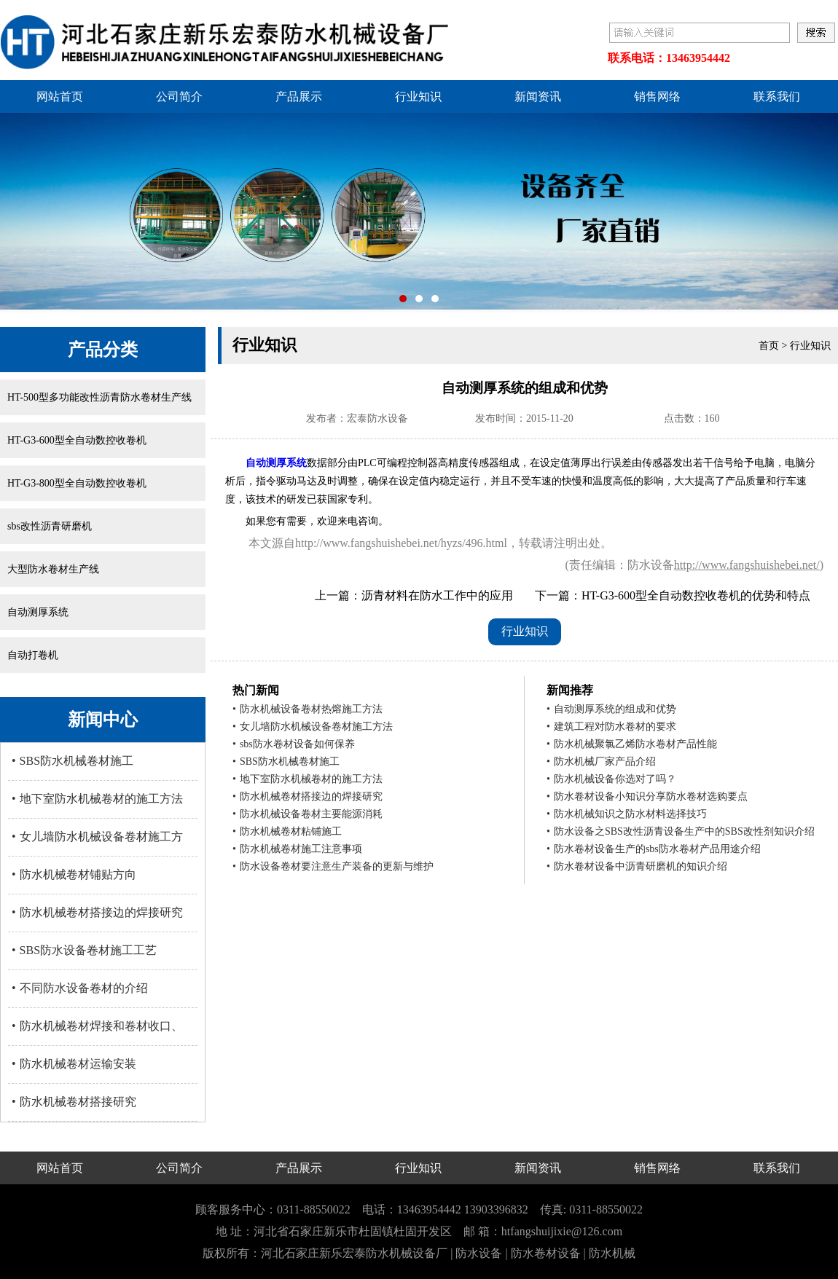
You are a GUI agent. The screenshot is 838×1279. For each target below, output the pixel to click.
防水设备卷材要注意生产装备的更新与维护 (333, 866)
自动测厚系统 (37, 612)
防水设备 (478, 1253)
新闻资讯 (537, 96)
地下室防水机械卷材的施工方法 (97, 798)
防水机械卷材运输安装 (74, 1064)
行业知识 (418, 96)
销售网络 (657, 96)
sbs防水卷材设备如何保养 (293, 744)
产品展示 (298, 96)
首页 (769, 345)
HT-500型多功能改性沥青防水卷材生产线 (99, 397)
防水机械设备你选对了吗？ (611, 779)
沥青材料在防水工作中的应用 (437, 595)
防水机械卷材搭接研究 (74, 1101)
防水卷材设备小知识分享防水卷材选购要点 (647, 796)
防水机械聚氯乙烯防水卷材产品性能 (632, 744)
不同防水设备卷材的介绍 (80, 988)
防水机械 (612, 1253)
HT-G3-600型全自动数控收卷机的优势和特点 (695, 595)
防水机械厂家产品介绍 (601, 761)
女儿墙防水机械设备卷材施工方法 (312, 726)
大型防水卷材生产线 (53, 569)
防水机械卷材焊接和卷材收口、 (97, 1026)
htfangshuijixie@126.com (561, 1231)
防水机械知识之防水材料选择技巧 (627, 813)
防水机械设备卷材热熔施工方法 (307, 709)
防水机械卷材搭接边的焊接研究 (97, 912)
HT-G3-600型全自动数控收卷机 (76, 440)
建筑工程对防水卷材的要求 (611, 726)
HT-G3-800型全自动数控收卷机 (76, 483)
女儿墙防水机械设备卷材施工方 (97, 836)
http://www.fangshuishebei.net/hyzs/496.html (401, 543)
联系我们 (776, 96)
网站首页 (59, 96)
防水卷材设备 (546, 1253)
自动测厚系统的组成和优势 (611, 709)
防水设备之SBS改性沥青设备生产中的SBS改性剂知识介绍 (681, 831)
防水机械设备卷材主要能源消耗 (307, 813)
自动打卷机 (32, 655)
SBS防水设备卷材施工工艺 (84, 950)
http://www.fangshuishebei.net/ (747, 565)
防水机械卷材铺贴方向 (74, 874)
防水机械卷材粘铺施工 (287, 831)
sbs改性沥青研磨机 (49, 526)
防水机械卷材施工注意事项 (297, 848)
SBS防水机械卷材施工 (72, 761)
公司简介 (179, 96)
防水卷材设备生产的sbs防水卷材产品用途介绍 (654, 848)
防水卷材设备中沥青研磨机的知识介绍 (637, 866)
